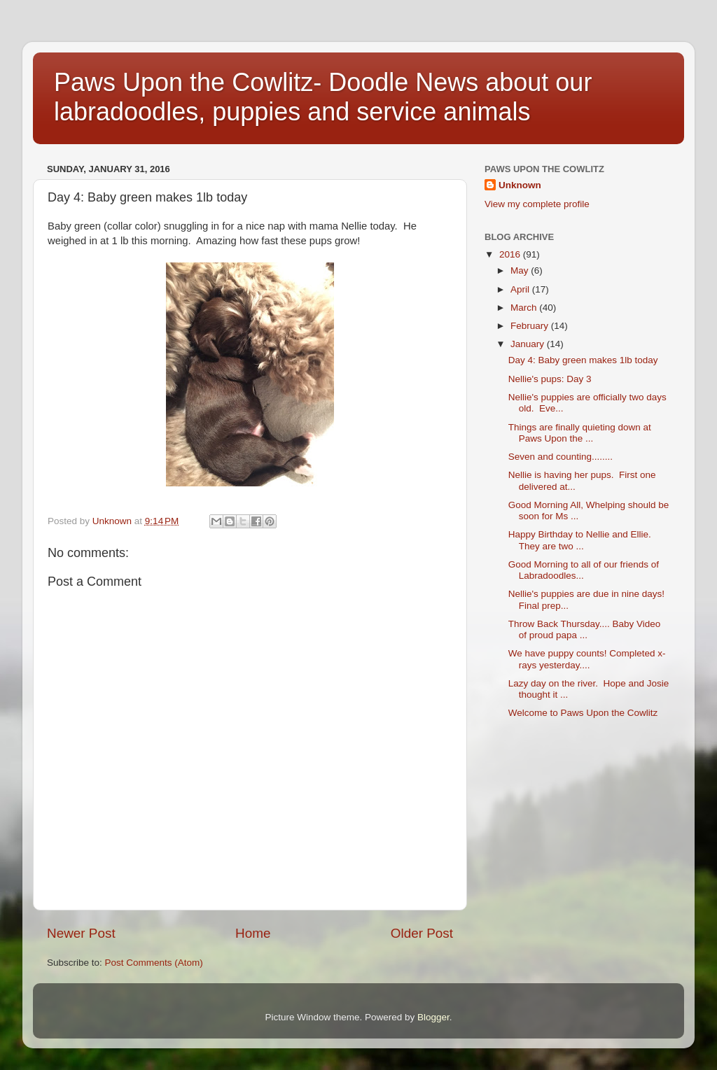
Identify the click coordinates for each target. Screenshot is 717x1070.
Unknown (520, 185)
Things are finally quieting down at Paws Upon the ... (579, 433)
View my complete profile (537, 204)
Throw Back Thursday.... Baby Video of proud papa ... (584, 629)
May (520, 270)
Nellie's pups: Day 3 (550, 379)
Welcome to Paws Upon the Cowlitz (583, 713)
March (524, 307)
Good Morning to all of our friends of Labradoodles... (583, 570)
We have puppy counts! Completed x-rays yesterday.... (587, 659)
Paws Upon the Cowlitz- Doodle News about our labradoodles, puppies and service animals (323, 97)
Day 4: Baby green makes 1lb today (583, 360)
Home (252, 933)
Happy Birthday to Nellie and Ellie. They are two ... (581, 540)
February (530, 326)
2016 (511, 254)
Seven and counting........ (560, 456)
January (528, 344)
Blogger (433, 1017)
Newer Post (81, 933)
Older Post (422, 933)
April (521, 289)
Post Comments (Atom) (154, 962)
